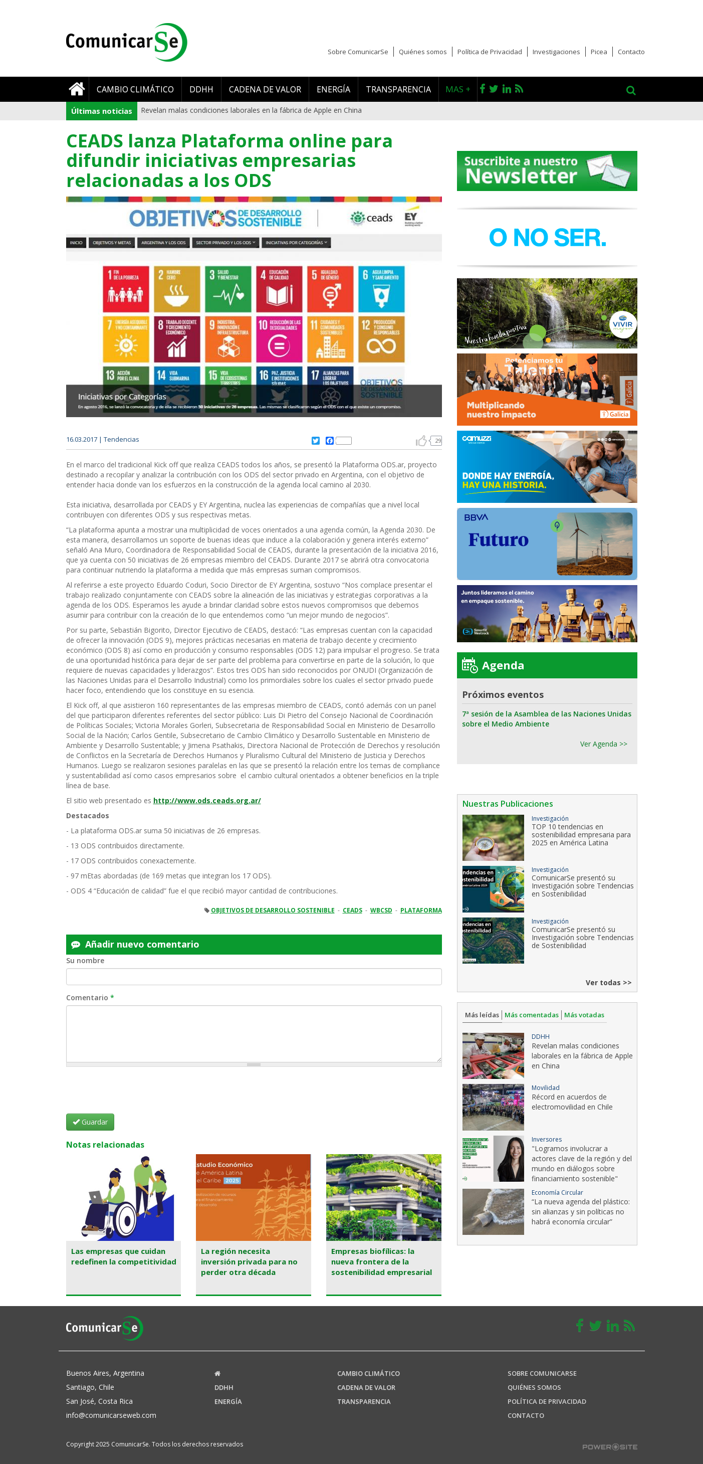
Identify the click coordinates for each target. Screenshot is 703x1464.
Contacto (631, 51)
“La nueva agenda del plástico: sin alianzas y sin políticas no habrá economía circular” (581, 1211)
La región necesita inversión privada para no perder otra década (249, 1261)
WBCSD (381, 910)
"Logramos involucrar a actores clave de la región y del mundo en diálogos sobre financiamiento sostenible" (582, 1163)
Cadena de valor (265, 89)
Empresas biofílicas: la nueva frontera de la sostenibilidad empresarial (381, 1261)
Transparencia (398, 89)
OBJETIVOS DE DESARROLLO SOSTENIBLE (273, 910)
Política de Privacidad (489, 51)
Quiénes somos (423, 51)
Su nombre (85, 960)
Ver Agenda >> (603, 744)
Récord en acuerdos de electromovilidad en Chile (572, 1102)
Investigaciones (556, 51)
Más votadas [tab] (584, 1014)
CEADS (352, 910)
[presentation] (142, 1094)
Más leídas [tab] (482, 1014)
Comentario (90, 997)
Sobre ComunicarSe (358, 51)
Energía (333, 89)
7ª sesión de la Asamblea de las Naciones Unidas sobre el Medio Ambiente (546, 718)
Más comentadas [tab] (532, 1014)
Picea (599, 51)
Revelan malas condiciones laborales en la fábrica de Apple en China (251, 110)
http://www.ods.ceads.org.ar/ (207, 800)
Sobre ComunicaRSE (542, 1373)
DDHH (201, 89)
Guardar (90, 1122)
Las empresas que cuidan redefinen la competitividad (123, 1256)
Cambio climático (135, 89)
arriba (421, 441)
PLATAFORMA (421, 910)
